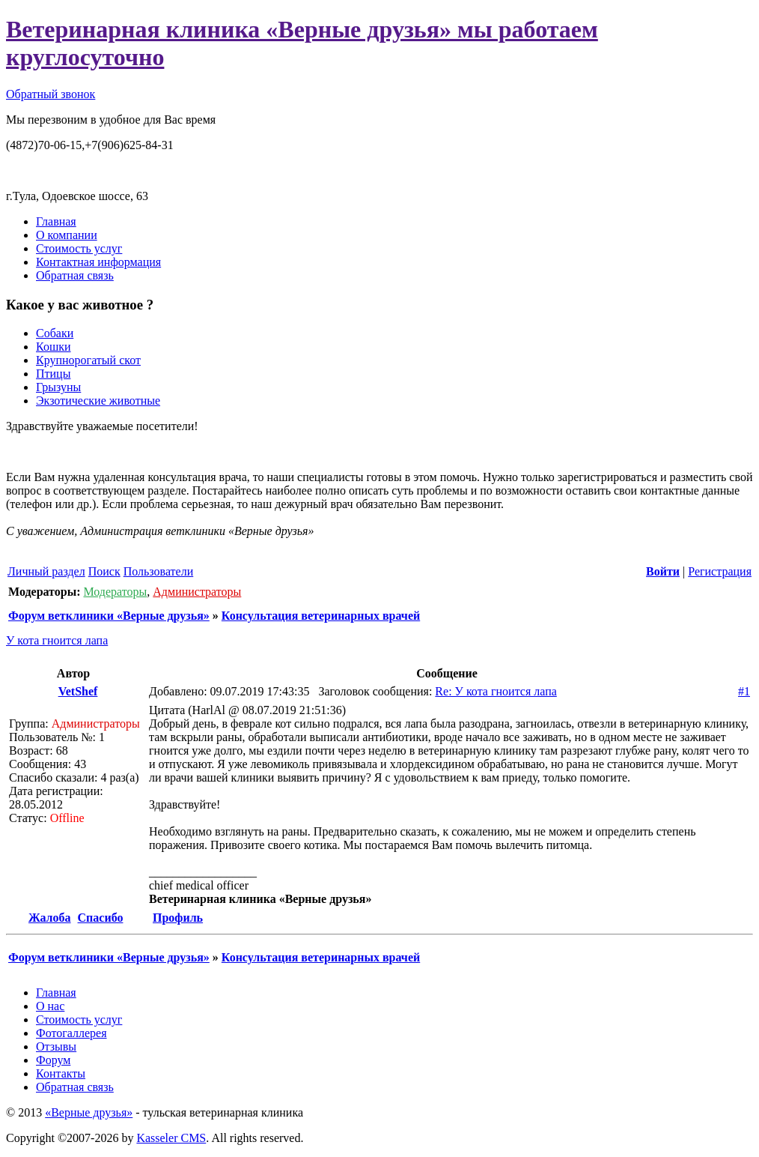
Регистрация (720, 571)
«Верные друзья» (88, 1112)
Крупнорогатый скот (88, 360)
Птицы (53, 373)
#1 (744, 691)
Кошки (53, 346)
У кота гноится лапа (57, 640)
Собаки (54, 333)
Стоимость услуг (79, 248)
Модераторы (115, 591)
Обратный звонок (50, 94)
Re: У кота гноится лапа (495, 691)
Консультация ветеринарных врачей (321, 615)
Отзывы (56, 1046)
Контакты (60, 1073)
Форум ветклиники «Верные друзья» (109, 615)
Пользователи (159, 571)
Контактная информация (98, 262)
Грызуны (58, 387)
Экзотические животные (98, 400)
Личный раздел (46, 571)
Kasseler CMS (171, 1138)
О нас (50, 1006)
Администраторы (197, 591)
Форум (53, 1060)
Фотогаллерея (71, 1033)
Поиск (104, 571)
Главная (56, 221)
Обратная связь (75, 275)
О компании (66, 235)
